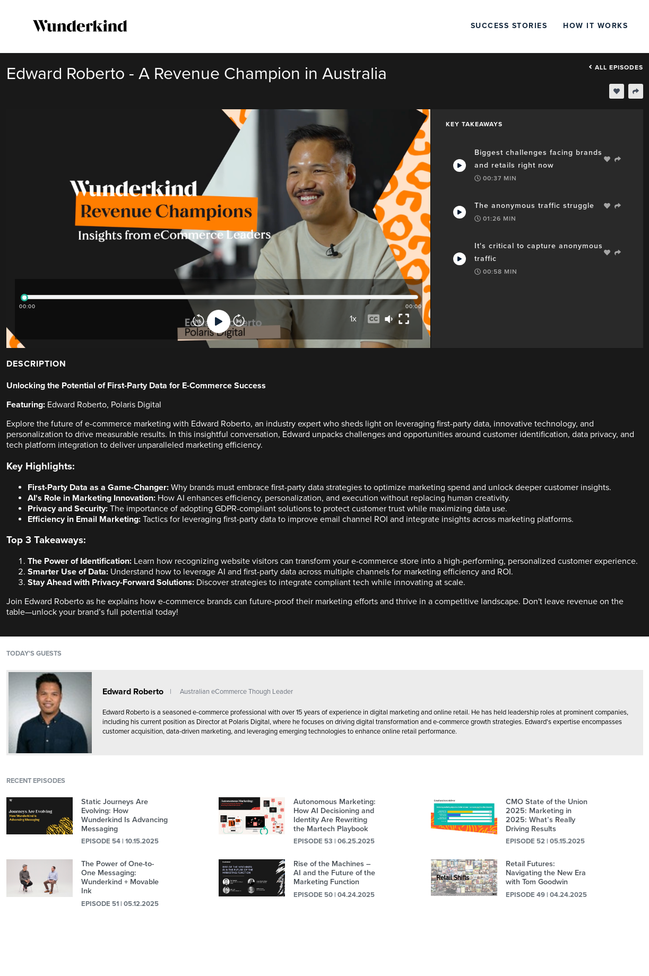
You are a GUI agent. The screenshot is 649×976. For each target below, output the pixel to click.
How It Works (595, 25)
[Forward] (238, 321)
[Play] (218, 321)
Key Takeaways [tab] (474, 124)
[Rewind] (198, 321)
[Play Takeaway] (459, 165)
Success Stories (509, 25)
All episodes (616, 67)
